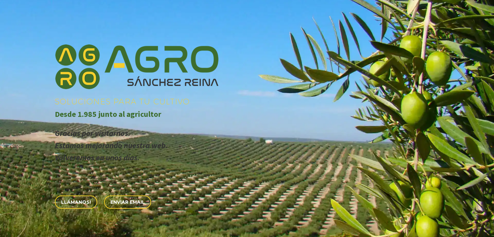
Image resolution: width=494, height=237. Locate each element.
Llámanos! (76, 202)
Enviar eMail (127, 202)
